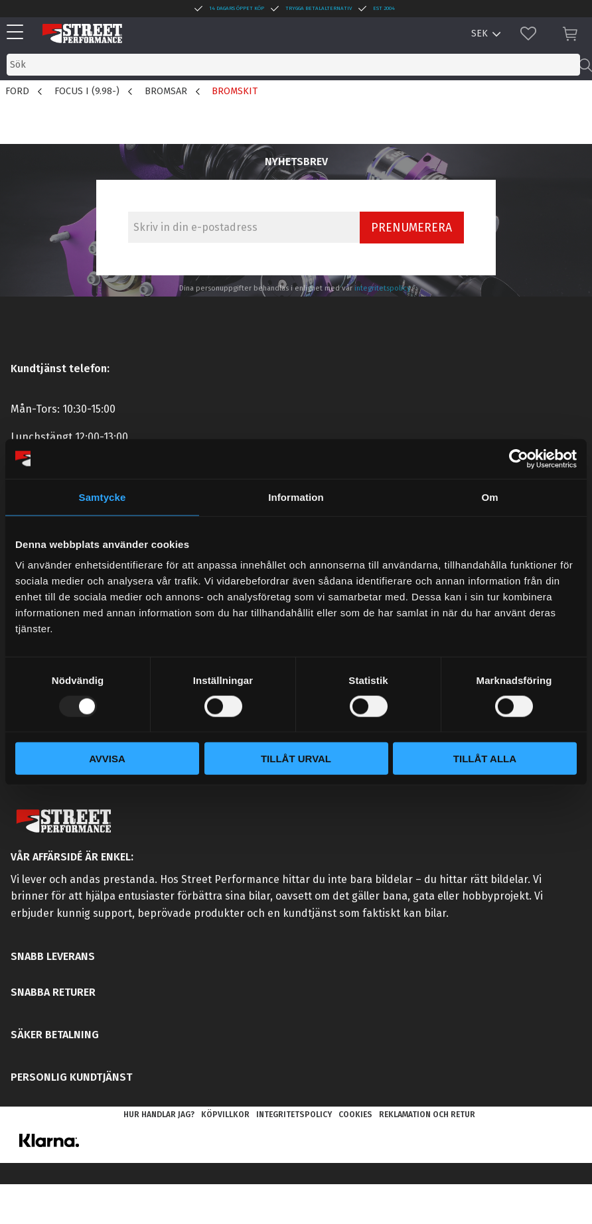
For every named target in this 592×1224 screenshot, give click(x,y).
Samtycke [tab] (102, 496)
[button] (18, 32)
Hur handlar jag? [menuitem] (158, 1114)
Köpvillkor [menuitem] (225, 1114)
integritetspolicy (382, 288)
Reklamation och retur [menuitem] (427, 1114)
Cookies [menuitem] (355, 1114)
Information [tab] (296, 496)
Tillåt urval (296, 758)
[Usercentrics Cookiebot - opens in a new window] (519, 458)
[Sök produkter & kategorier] (293, 65)
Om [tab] (489, 496)
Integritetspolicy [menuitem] (294, 1114)
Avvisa (107, 758)
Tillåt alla (484, 758)
